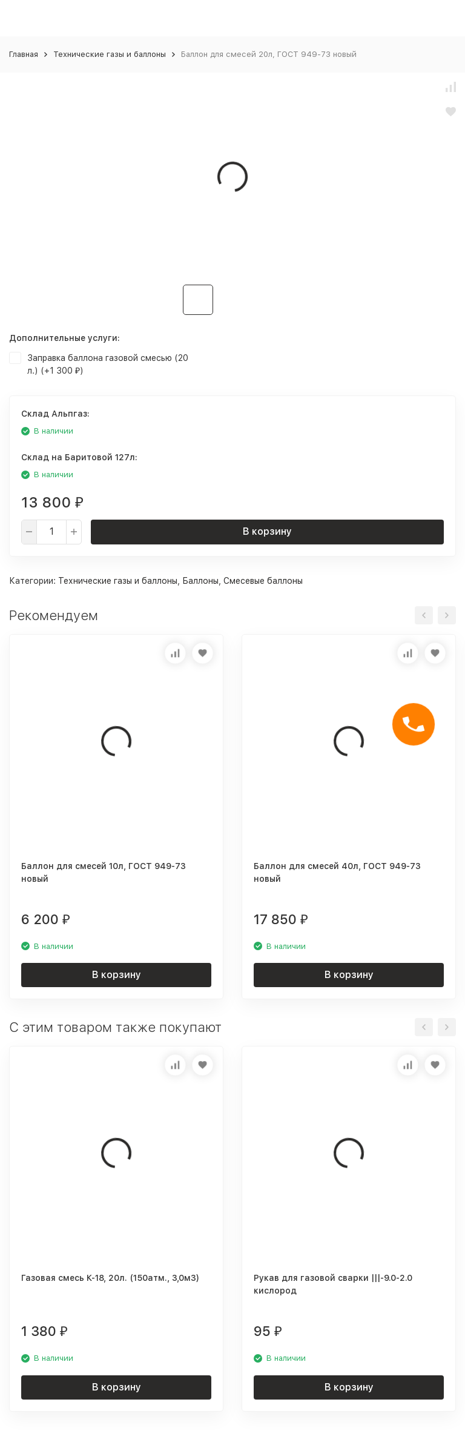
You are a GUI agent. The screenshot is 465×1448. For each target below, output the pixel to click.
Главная (23, 54)
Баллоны (200, 581)
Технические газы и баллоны (109, 54)
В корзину (267, 531)
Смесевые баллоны (263, 581)
